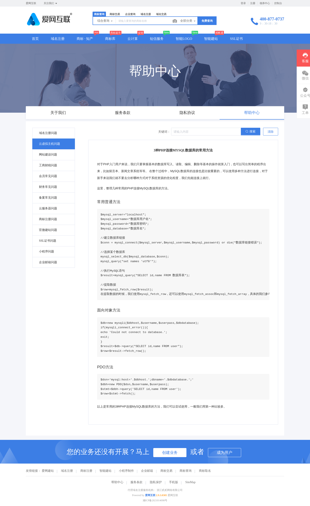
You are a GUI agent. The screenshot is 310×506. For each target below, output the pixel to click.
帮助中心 (117, 482)
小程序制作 (126, 470)
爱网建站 (48, 470)
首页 (35, 38)
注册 (252, 3)
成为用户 (224, 452)
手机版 (173, 482)
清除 (271, 131)
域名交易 (161, 14)
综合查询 (105, 21)
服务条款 (136, 482)
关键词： (164, 131)
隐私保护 (156, 482)
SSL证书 (236, 38)
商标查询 (99, 14)
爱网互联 (150, 495)
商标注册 (86, 470)
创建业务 (170, 452)
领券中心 (265, 3)
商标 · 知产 (85, 38)
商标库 (110, 38)
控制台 (278, 3)
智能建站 (211, 38)
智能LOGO (184, 38)
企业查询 (130, 14)
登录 (243, 3)
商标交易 (115, 14)
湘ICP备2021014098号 (155, 500)
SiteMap (190, 482)
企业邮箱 (147, 470)
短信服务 (157, 38)
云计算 (132, 38)
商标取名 (205, 470)
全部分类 (188, 21)
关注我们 (51, 3)
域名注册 (146, 14)
